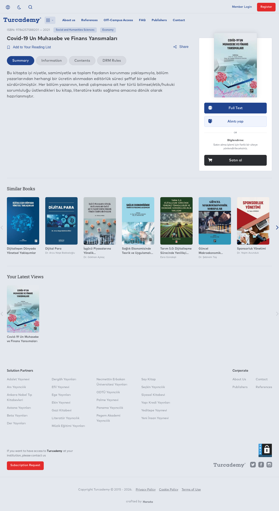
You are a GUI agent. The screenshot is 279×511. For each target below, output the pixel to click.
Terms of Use (191, 489)
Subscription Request (25, 465)
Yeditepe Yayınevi (154, 410)
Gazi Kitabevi (62, 410)
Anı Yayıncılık (16, 387)
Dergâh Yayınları (64, 379)
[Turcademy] (227, 465)
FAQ (142, 20)
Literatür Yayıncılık (65, 418)
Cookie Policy (168, 489)
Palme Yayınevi (107, 400)
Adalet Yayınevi (18, 379)
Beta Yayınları (17, 415)
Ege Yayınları (61, 394)
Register (266, 7)
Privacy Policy (146, 489)
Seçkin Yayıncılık (153, 387)
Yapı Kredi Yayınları (155, 402)
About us (68, 20)
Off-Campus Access (118, 20)
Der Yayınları (16, 423)
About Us (239, 379)
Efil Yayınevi (60, 387)
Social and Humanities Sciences (75, 30)
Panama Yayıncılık (110, 407)
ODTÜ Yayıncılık (108, 392)
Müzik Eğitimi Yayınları (68, 426)
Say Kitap (148, 379)
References (89, 20)
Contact (179, 20)
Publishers (159, 20)
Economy (108, 30)
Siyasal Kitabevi (153, 394)
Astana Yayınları (19, 407)
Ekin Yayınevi (61, 402)
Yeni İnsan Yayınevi (155, 418)
